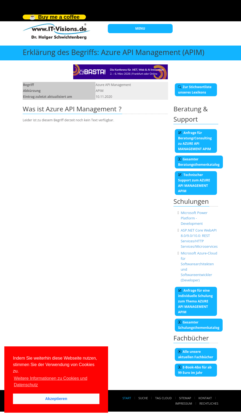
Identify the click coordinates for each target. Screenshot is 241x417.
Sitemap (185, 398)
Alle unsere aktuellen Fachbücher (195, 354)
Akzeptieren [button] (56, 399)
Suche (143, 398)
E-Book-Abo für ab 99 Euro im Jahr (195, 370)
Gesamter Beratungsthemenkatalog (199, 162)
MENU (140, 28)
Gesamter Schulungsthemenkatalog (198, 325)
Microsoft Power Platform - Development (194, 218)
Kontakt (205, 398)
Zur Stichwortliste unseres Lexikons (195, 90)
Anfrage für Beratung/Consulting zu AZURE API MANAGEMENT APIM (195, 140)
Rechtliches (208, 403)
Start (126, 398)
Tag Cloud (163, 398)
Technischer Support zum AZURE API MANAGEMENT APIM (194, 183)
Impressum (183, 403)
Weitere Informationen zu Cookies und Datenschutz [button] (50, 381)
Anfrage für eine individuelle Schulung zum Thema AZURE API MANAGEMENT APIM (195, 301)
